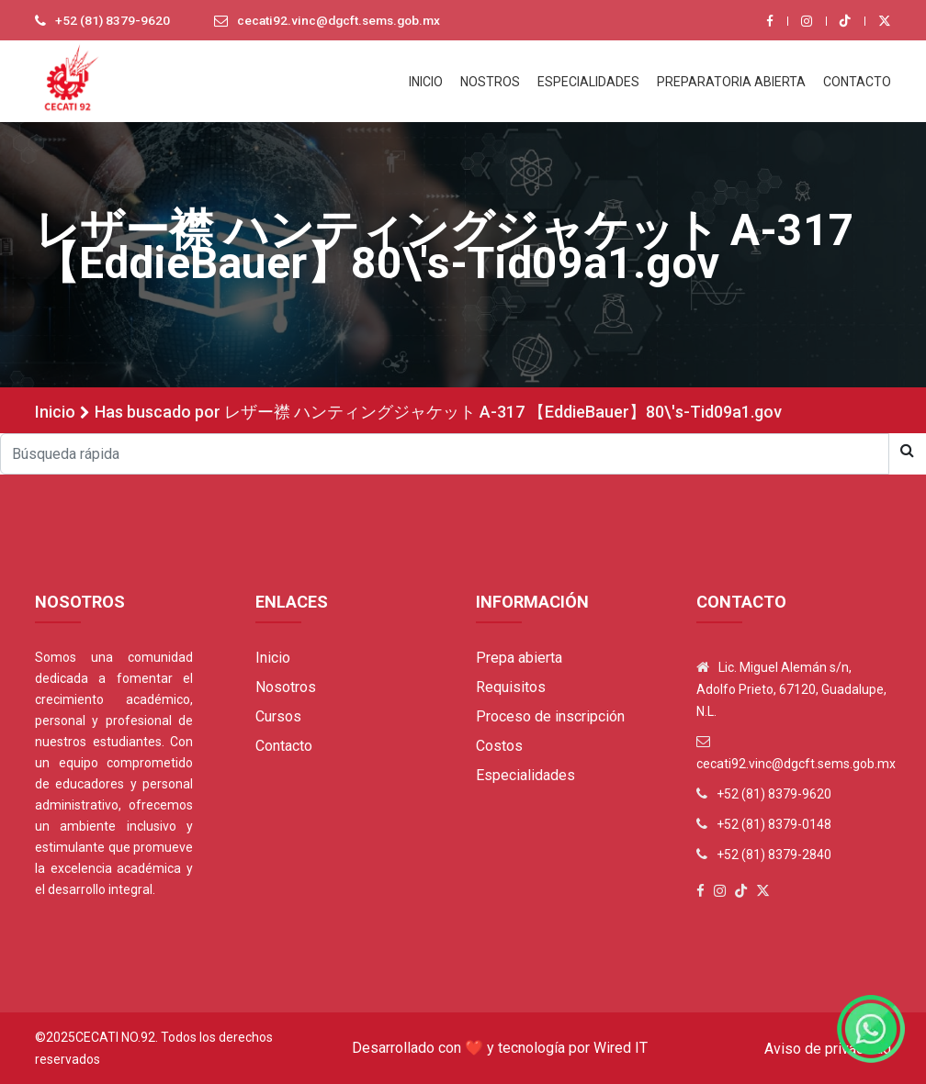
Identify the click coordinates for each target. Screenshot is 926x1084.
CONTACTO (857, 81)
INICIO (426, 81)
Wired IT (620, 1047)
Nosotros (285, 687)
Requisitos (511, 687)
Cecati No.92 (115, 1037)
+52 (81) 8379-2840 (774, 854)
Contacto (283, 745)
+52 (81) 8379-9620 (113, 21)
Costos (499, 745)
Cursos (278, 716)
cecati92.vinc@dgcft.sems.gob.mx (343, 21)
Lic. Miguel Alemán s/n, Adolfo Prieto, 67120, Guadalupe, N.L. (791, 689)
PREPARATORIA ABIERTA (731, 81)
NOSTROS (490, 81)
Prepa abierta (519, 657)
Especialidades (525, 775)
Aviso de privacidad (827, 1048)
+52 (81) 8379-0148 (774, 824)
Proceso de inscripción (550, 716)
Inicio (55, 411)
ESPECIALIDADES (588, 81)
